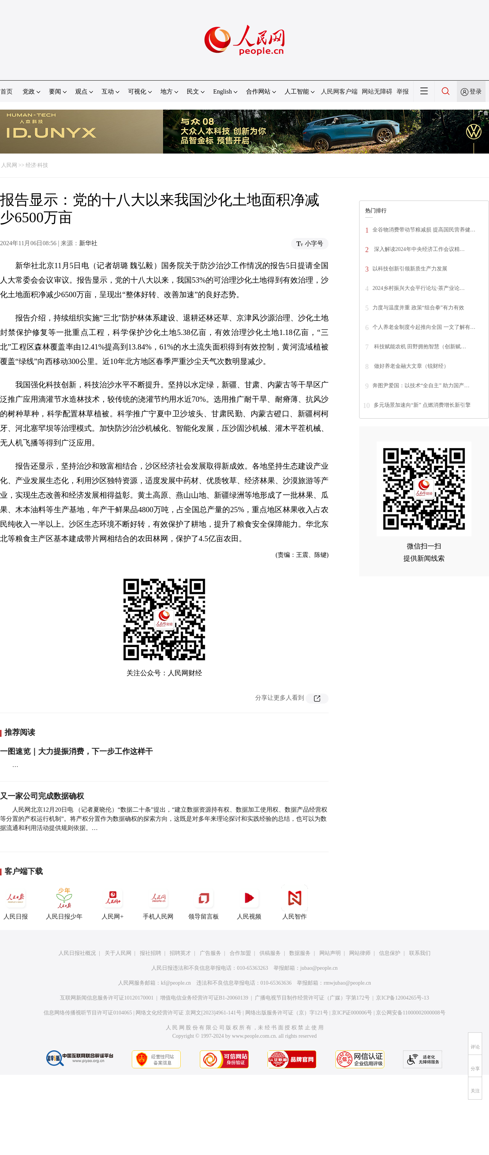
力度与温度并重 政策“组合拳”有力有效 (418, 308)
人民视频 (249, 902)
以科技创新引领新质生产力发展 (409, 269)
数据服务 (300, 953)
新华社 (88, 243)
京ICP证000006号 (352, 1013)
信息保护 (389, 953)
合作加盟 (240, 953)
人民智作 (294, 902)
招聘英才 (180, 953)
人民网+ (112, 902)
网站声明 (330, 953)
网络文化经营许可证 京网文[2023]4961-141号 (188, 1013)
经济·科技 (37, 165)
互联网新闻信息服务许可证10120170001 (107, 998)
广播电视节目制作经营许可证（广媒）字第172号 (312, 998)
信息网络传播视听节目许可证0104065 (88, 1013)
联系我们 (420, 953)
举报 (403, 91)
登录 (476, 91)
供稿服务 (270, 953)
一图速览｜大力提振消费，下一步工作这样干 (76, 751)
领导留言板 (203, 902)
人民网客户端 (339, 91)
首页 (6, 91)
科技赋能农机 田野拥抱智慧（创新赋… (419, 346)
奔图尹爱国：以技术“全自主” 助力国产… (421, 385)
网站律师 (360, 953)
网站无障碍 (377, 91)
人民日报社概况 (77, 953)
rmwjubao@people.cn (347, 983)
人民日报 (15, 902)
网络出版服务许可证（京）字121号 (286, 1013)
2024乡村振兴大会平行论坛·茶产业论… (418, 288)
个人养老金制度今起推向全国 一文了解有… (424, 327)
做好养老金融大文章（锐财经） (410, 366)
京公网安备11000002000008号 (410, 1013)
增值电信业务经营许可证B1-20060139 (204, 998)
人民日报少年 (64, 902)
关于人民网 (118, 953)
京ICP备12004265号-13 (402, 998)
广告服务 (210, 953)
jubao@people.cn (319, 968)
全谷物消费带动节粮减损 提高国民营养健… (424, 230)
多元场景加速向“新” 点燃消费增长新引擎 (422, 405)
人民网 (9, 165)
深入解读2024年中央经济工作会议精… (418, 249)
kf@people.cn (176, 983)
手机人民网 (158, 902)
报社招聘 (150, 953)
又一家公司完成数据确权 (42, 796)
